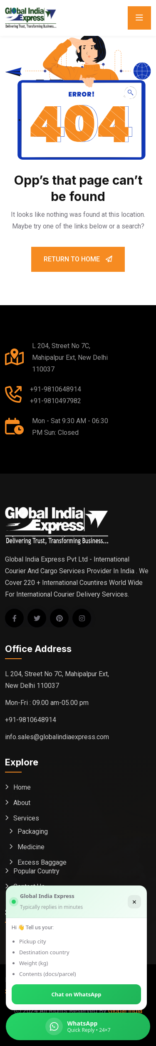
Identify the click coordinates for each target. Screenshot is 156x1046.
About (21, 803)
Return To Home (78, 259)
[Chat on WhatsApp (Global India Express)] (78, 1026)
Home (22, 787)
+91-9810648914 (55, 389)
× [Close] (134, 902)
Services (26, 818)
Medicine (31, 847)
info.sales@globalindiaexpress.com (57, 737)
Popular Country (36, 871)
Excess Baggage (42, 862)
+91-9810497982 (55, 401)
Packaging (32, 831)
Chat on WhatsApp (77, 994)
